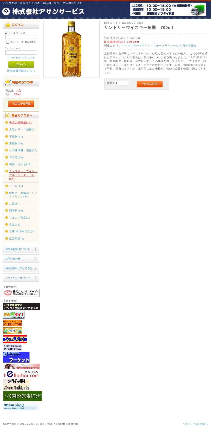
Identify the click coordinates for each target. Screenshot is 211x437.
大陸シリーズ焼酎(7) (22, 129)
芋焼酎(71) (16, 136)
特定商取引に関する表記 (19, 268)
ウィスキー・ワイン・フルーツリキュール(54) (23, 175)
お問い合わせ (12, 258)
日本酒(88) (16, 157)
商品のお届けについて (17, 249)
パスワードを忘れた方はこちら (20, 57)
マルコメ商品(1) (19, 217)
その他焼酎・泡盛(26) (23, 150)
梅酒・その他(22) (20, 164)
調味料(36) (16, 210)
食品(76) (14, 224)
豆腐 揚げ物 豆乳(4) (22, 231)
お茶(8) (14, 203)
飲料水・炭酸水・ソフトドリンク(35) (23, 194)
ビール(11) (16, 185)
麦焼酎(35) (16, 143)
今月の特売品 (188, 45)
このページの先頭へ (195, 424)
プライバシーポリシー (17, 277)
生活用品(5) (16, 238)
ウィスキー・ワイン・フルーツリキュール (152, 45)
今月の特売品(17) (20, 122)
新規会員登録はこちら (21, 70)
